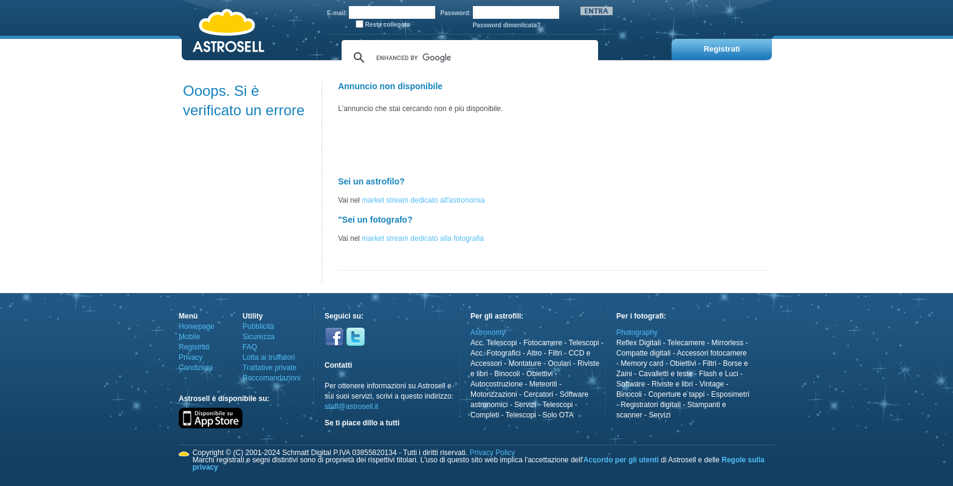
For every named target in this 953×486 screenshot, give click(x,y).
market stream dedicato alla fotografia (423, 238)
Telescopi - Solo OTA (540, 415)
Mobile (189, 336)
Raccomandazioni (271, 378)
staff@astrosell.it (352, 406)
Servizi (525, 404)
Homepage (197, 326)
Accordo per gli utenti (621, 460)
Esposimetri (730, 394)
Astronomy (487, 332)
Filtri (555, 353)
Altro (534, 353)
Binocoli (507, 374)
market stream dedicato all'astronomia (423, 200)
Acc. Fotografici (495, 353)
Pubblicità (258, 326)
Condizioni (196, 367)
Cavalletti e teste (666, 374)
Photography (637, 332)
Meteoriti (543, 384)
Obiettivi (539, 374)
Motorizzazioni (493, 394)
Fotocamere (542, 343)
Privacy (190, 357)
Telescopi (584, 343)
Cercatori (538, 394)
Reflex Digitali (638, 343)
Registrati (194, 347)
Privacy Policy (492, 452)
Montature (525, 363)
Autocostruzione (496, 384)
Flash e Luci (718, 374)
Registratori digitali (651, 404)
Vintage (712, 384)
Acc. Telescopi (493, 343)
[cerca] (468, 57)
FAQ (250, 347)
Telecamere (686, 343)
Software (630, 384)
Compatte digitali (643, 353)
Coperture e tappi (677, 394)
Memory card (642, 363)
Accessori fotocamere (711, 353)
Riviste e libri (672, 384)
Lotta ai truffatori (269, 357)
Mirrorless (728, 343)
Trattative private (270, 367)
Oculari (559, 363)
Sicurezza (259, 336)
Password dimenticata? (507, 25)
